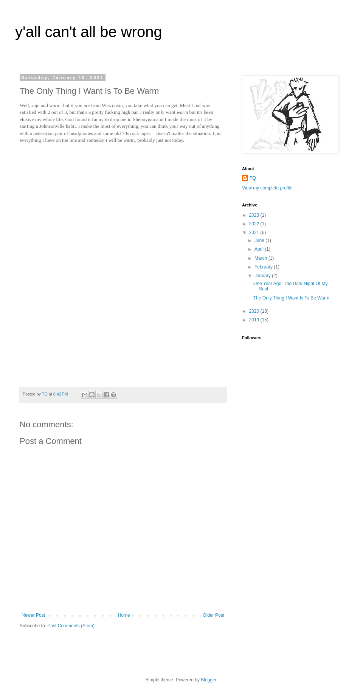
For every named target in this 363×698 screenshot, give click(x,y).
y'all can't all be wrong (88, 31)
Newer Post (33, 615)
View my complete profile (267, 188)
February (264, 267)
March (261, 258)
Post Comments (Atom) (71, 625)
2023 (255, 215)
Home (124, 615)
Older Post (213, 615)
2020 (255, 311)
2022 (255, 223)
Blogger (208, 679)
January (263, 275)
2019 (255, 320)
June (259, 240)
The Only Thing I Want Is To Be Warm (291, 298)
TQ (253, 178)
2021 (255, 232)
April (259, 249)
